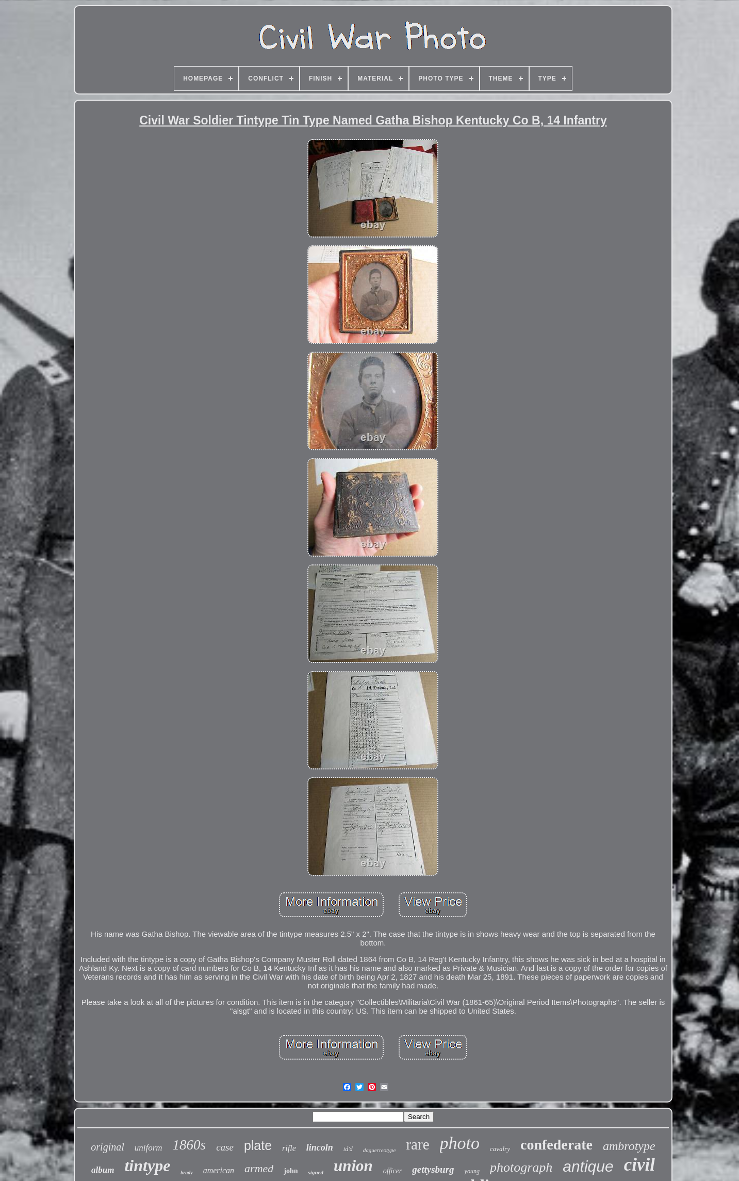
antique (588, 1166)
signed (315, 1172)
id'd (348, 1149)
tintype (147, 1165)
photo (460, 1143)
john (291, 1171)
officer (392, 1171)
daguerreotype (379, 1150)
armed (258, 1168)
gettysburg (433, 1169)
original (107, 1147)
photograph (521, 1167)
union (353, 1166)
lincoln (319, 1147)
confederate (556, 1145)
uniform (148, 1148)
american (218, 1170)
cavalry (500, 1149)
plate (258, 1145)
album (102, 1170)
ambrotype (629, 1146)
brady (186, 1172)
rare (417, 1144)
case (225, 1147)
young (472, 1171)
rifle (289, 1148)
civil (639, 1165)
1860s (189, 1145)
